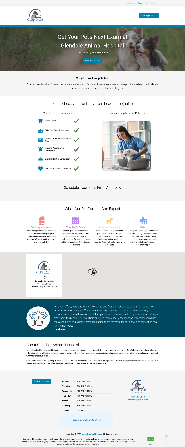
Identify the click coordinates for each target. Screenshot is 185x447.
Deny (151, 444)
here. (97, 444)
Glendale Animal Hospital (92, 434)
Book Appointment (92, 61)
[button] (92, 272)
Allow (151, 439)
